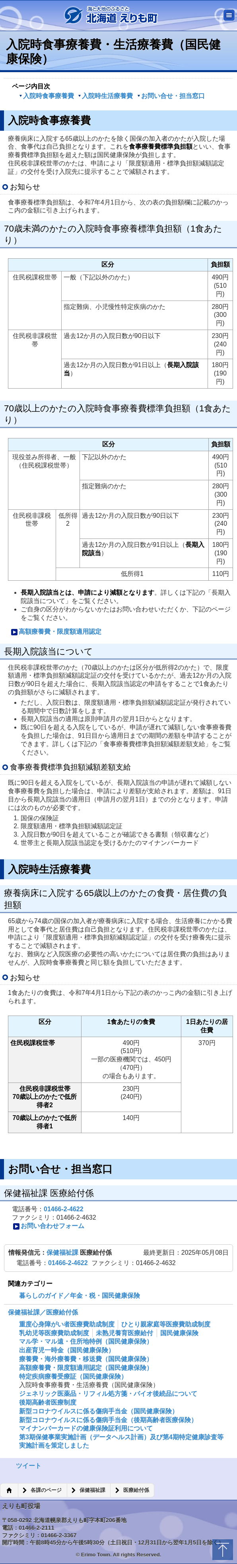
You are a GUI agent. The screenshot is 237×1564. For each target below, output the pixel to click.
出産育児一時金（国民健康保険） (67, 1350)
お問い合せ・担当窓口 (171, 95)
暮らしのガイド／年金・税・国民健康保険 (79, 1295)
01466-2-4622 (64, 1209)
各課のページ (46, 1490)
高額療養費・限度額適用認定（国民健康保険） (86, 1367)
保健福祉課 (63, 1252)
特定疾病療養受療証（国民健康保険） (73, 1376)
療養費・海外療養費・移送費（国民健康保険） (86, 1359)
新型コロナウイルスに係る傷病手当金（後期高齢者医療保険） (108, 1420)
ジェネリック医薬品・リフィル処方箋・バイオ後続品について (108, 1393)
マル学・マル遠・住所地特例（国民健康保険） (86, 1341)
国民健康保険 (179, 1333)
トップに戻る (222, 1549)
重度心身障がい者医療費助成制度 (67, 1324)
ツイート (28, 1465)
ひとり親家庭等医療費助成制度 (165, 1324)
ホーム (9, 1490)
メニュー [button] (229, 15)
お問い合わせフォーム (48, 1226)
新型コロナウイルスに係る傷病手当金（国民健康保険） (98, 1411)
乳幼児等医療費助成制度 (54, 1333)
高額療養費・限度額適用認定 (56, 632)
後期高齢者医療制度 (47, 1402)
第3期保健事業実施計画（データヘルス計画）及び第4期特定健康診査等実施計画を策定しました (121, 1441)
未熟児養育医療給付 (124, 1333)
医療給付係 (136, 1490)
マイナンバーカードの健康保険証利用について (86, 1428)
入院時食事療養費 (46, 95)
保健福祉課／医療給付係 (43, 1312)
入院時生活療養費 (105, 95)
